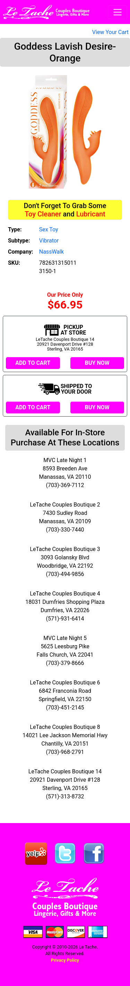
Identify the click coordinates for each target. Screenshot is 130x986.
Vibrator (49, 240)
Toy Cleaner (43, 214)
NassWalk (51, 251)
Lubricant (90, 214)
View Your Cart (110, 32)
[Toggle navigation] (117, 12)
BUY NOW (97, 363)
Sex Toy (48, 229)
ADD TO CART (32, 363)
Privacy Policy (65, 960)
